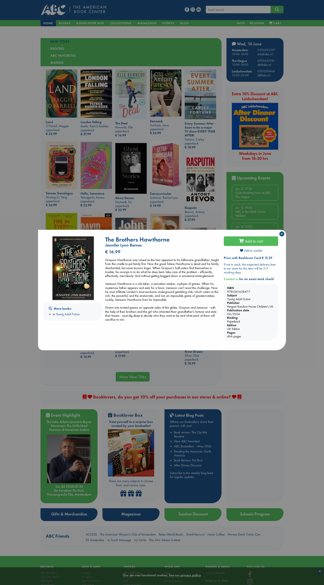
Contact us (231, 279)
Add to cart (251, 241)
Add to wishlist (251, 251)
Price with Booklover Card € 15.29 (248, 258)
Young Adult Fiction (68, 314)
